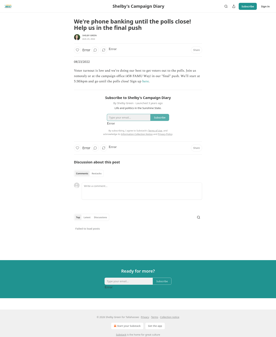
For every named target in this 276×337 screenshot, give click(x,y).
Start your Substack (126, 326)
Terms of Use (155, 130)
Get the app (155, 326)
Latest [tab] (87, 217)
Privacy (145, 317)
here (145, 81)
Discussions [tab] (100, 217)
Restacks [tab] (97, 173)
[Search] (226, 6)
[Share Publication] (233, 6)
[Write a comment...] (142, 191)
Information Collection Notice (137, 134)
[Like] (77, 50)
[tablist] (89, 173)
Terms (154, 317)
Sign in (265, 6)
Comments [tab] (82, 173)
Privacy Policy (165, 134)
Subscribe (248, 6)
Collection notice (169, 317)
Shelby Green (89, 35)
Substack (121, 334)
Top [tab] (78, 217)
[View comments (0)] (95, 50)
